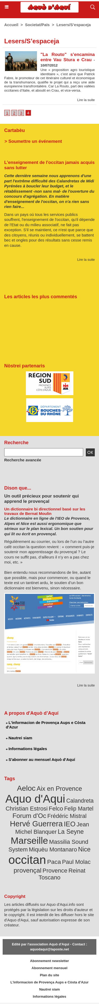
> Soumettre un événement (33, 141)
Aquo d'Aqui (35, 799)
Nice (84, 849)
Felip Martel (78, 809)
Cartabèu (14, 130)
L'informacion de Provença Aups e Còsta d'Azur (46, 724)
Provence (55, 870)
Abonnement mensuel (50, 968)
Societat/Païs (37, 24)
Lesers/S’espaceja (73, 24)
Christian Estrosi (27, 808)
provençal (27, 870)
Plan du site (49, 975)
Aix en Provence (59, 788)
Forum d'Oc (29, 815)
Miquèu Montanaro (53, 849)
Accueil (11, 24)
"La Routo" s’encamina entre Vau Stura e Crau (67, 57)
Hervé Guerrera (36, 824)
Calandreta (80, 801)
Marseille (29, 840)
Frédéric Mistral (66, 816)
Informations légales (26, 748)
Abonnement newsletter (49, 961)
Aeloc (26, 788)
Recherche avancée (22, 460)
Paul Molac (76, 862)
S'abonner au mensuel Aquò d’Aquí (40, 759)
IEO (70, 824)
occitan (27, 859)
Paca (54, 861)
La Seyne (71, 831)
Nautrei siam (19, 738)
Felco (56, 808)
